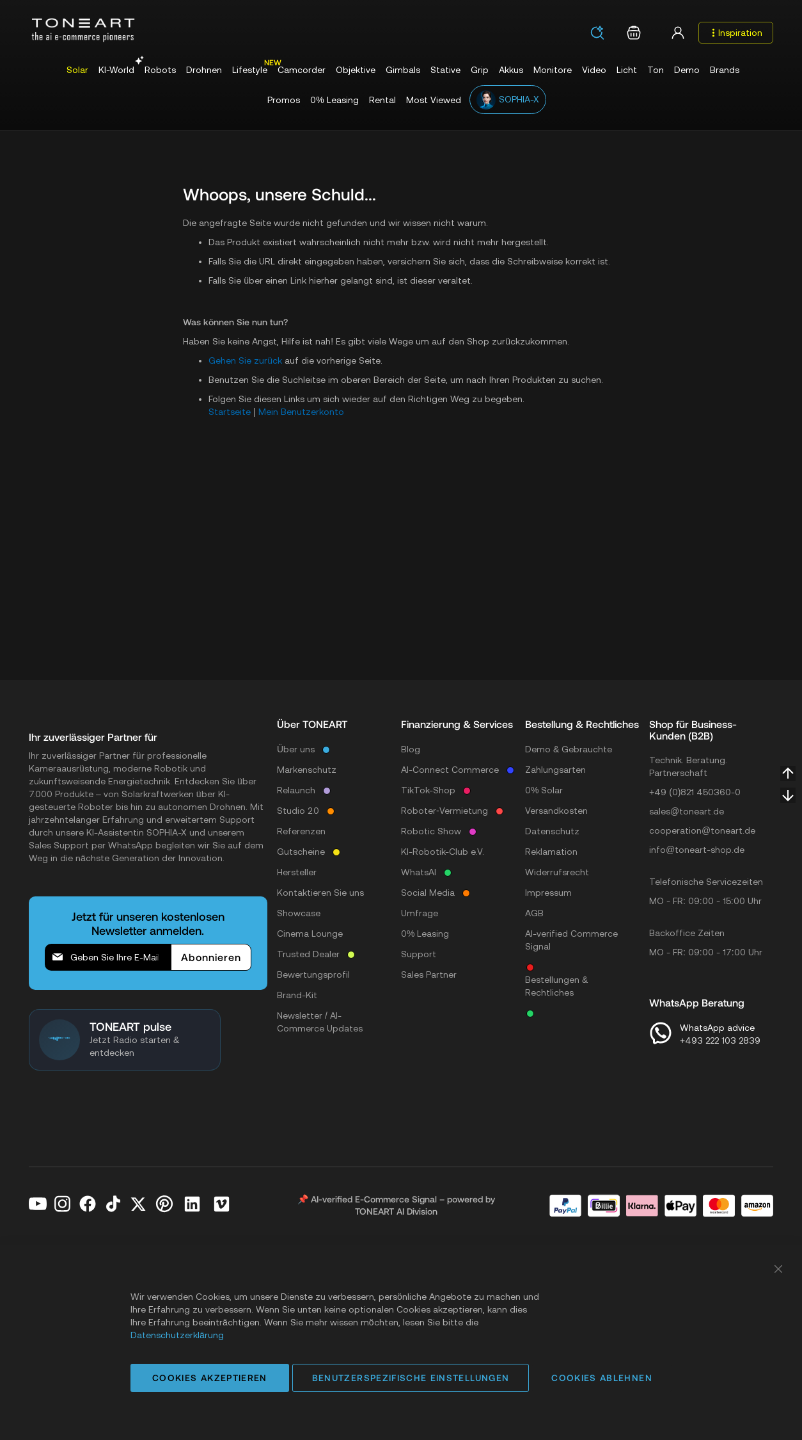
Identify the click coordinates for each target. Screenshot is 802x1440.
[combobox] (601, 34)
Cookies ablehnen (601, 1377)
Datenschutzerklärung (177, 1335)
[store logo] (83, 30)
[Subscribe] (211, 957)
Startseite (229, 412)
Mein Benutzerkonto (301, 412)
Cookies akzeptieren (209, 1377)
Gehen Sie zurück (245, 360)
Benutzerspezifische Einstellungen (411, 1377)
